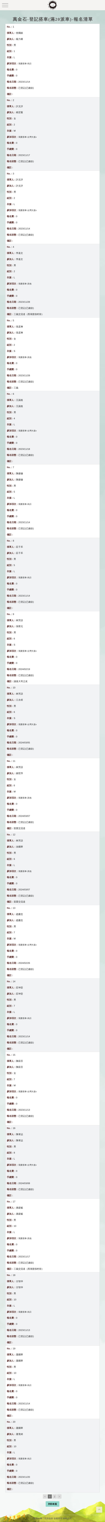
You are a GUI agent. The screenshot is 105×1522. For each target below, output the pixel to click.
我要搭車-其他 (24, 284)
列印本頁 (52, 1504)
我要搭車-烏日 (24, 63)
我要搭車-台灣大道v (27, 137)
